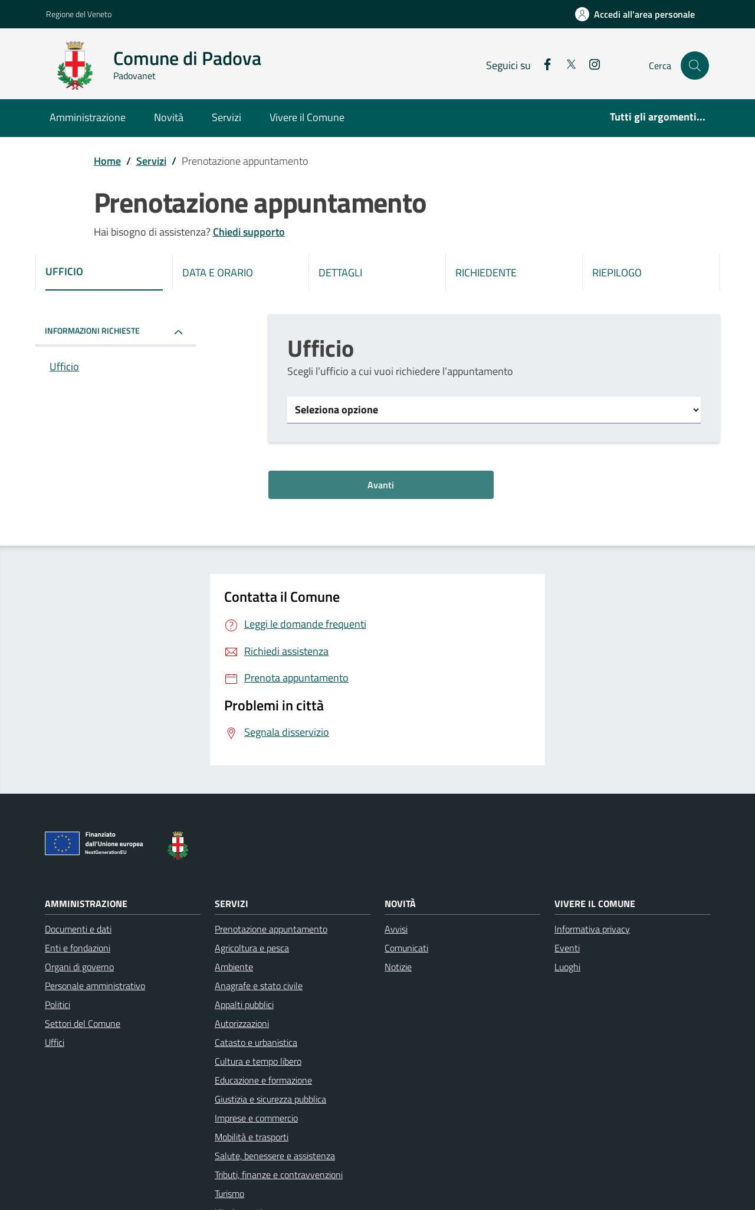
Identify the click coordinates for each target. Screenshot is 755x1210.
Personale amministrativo (95, 986)
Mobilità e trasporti (251, 1137)
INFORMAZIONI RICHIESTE (92, 330)
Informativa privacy (592, 929)
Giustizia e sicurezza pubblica (270, 1099)
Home (107, 161)
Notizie (398, 967)
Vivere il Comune (307, 117)
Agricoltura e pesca (252, 948)
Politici (57, 1004)
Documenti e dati (78, 929)
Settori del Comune (82, 1023)
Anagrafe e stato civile (259, 986)
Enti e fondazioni (77, 948)
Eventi (567, 948)
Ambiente (234, 967)
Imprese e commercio (256, 1118)
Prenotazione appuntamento (271, 929)
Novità (168, 117)
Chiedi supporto (249, 232)
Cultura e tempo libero (258, 1061)
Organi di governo (79, 967)
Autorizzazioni (242, 1023)
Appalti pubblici (244, 1004)
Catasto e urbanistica (256, 1042)
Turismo (229, 1193)
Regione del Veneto (78, 14)
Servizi (226, 117)
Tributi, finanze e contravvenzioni (279, 1174)
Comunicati (406, 948)
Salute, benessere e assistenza (275, 1156)
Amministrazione (88, 117)
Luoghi (567, 967)
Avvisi (396, 929)
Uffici (54, 1042)
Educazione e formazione (263, 1080)
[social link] (542, 65)
